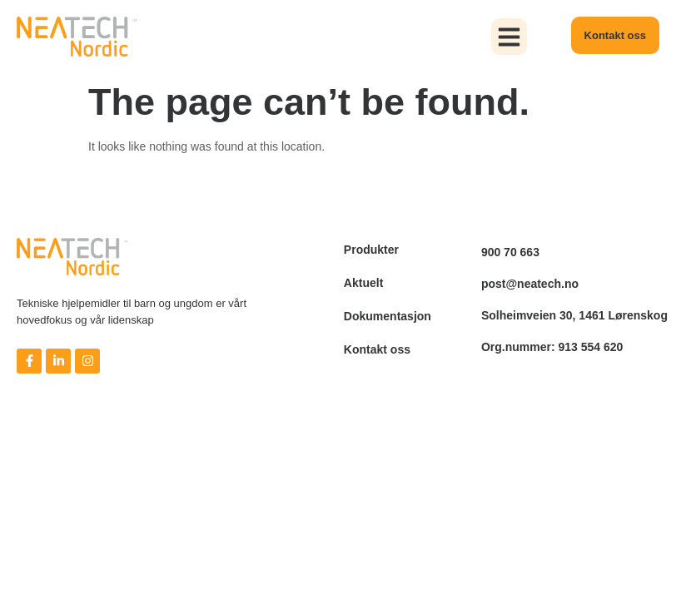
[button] (509, 36)
